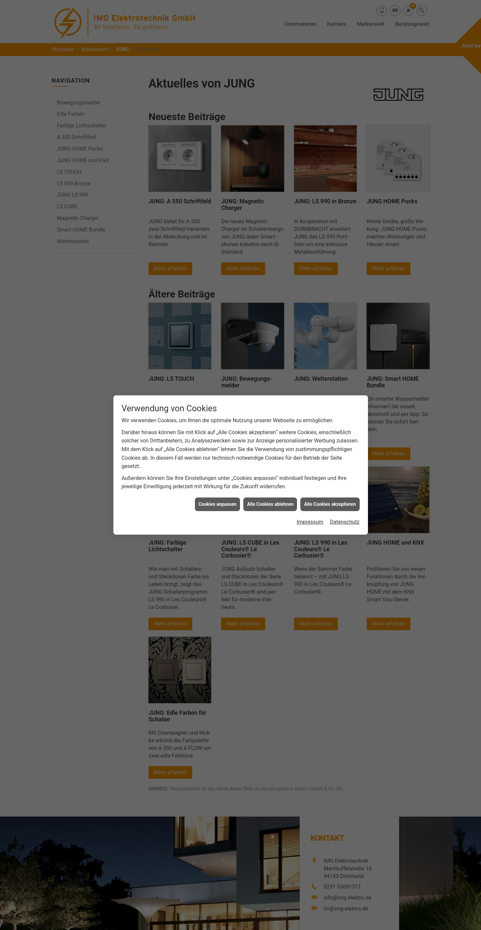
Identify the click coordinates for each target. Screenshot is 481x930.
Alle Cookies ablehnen (270, 495)
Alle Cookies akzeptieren (330, 495)
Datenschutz (344, 513)
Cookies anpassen (218, 495)
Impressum (310, 513)
